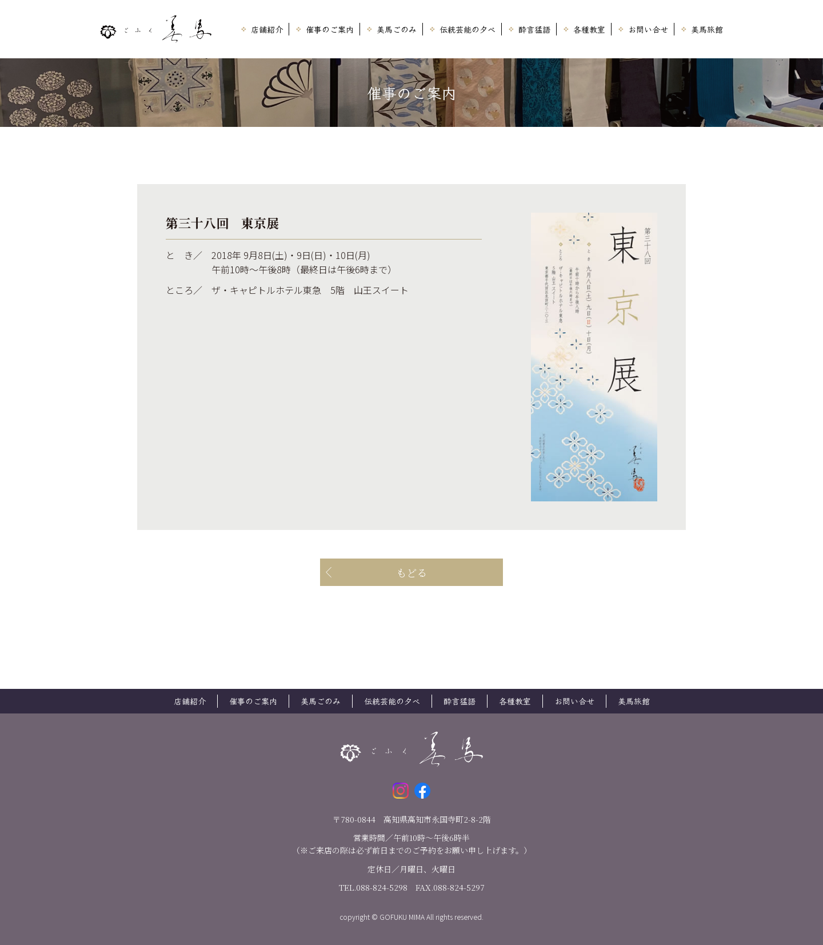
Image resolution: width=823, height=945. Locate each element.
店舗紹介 (267, 29)
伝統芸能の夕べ (468, 29)
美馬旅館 (707, 29)
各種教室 (589, 29)
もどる (411, 572)
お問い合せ (648, 29)
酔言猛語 (534, 29)
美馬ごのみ (397, 29)
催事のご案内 (330, 29)
